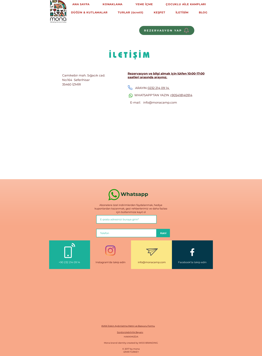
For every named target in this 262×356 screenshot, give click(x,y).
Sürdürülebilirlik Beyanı (130, 332)
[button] (89, 12)
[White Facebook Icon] (192, 252)
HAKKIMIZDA (131, 336)
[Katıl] (163, 233)
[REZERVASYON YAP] (166, 30)
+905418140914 (181, 95)
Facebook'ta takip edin (192, 262)
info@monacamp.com (160, 102)
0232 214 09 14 (159, 88)
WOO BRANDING (148, 342)
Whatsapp (135, 194)
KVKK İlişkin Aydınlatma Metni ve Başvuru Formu (128, 326)
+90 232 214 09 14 (70, 262)
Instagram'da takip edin (110, 262)
